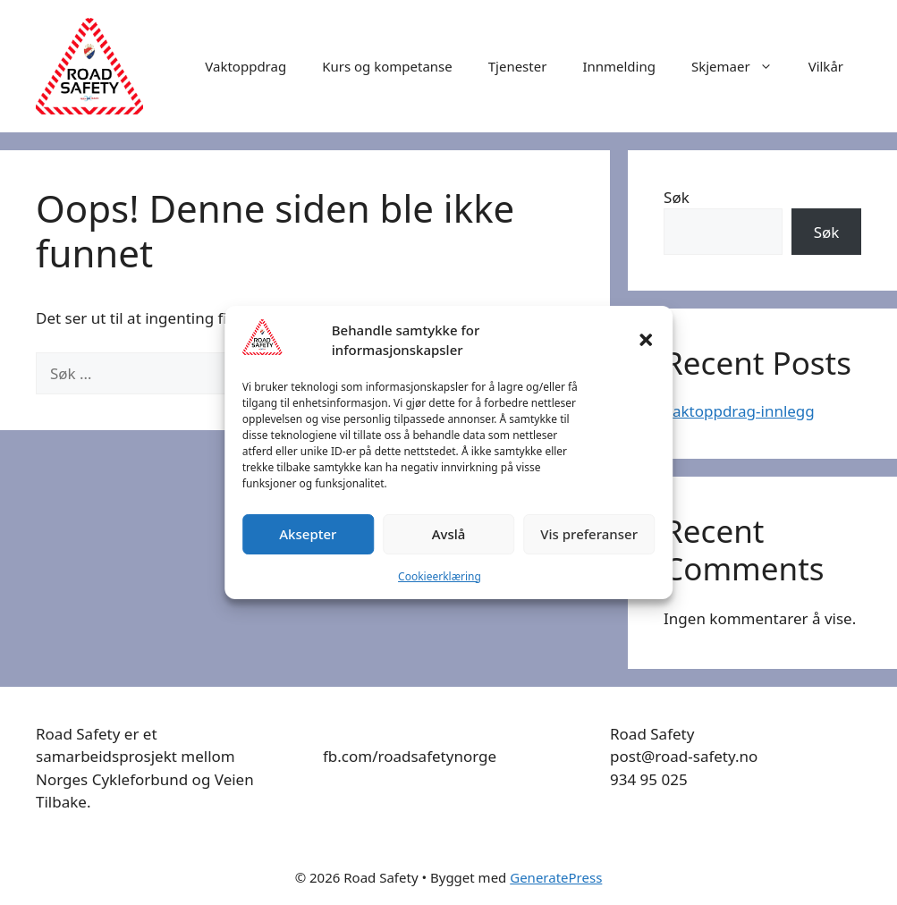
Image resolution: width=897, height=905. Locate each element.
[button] (646, 340)
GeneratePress (556, 877)
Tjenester (517, 66)
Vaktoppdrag (245, 66)
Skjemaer (741, 66)
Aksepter (307, 534)
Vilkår (825, 66)
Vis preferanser (589, 534)
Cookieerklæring (439, 576)
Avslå (449, 534)
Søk (677, 197)
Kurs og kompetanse (387, 66)
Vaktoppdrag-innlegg (739, 411)
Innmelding (619, 66)
